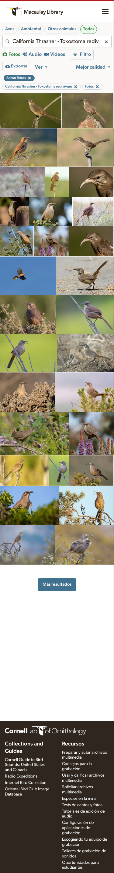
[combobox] (57, 41)
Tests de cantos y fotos (82, 805)
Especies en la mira (79, 798)
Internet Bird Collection (26, 783)
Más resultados (57, 584)
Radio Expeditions (21, 776)
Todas (88, 29)
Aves (9, 29)
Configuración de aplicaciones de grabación (78, 828)
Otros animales (62, 29)
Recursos (73, 744)
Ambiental (31, 29)
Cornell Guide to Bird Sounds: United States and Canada (25, 765)
